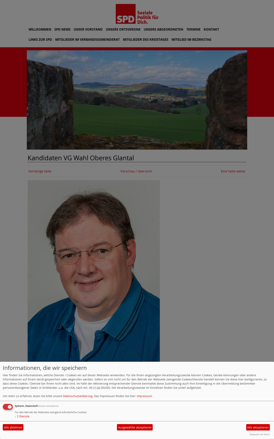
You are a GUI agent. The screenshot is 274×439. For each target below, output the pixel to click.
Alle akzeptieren (258, 427)
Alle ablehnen (13, 427)
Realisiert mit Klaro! (260, 434)
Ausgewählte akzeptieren (135, 427)
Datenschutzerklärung (78, 396)
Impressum (144, 396)
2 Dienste (22, 416)
